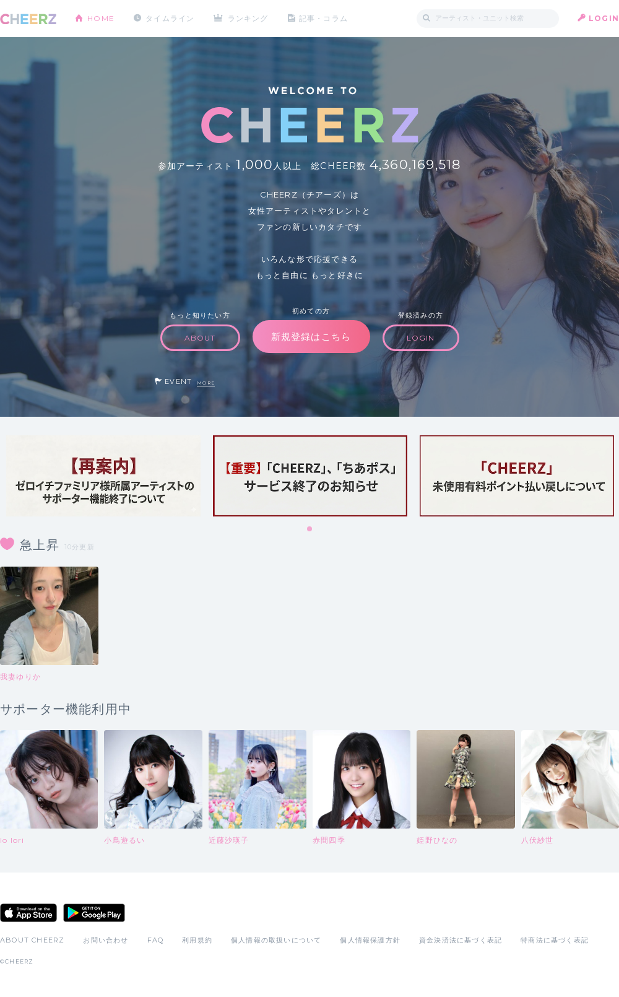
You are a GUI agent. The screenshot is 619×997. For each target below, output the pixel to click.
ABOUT (200, 337)
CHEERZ (28, 19)
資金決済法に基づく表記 (460, 940)
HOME (101, 18)
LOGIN (604, 18)
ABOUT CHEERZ (32, 940)
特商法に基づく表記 (555, 940)
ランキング (248, 18)
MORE (206, 383)
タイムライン (169, 18)
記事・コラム (323, 18)
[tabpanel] (103, 475)
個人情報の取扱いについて (276, 940)
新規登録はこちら (311, 336)
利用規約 (197, 940)
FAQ (155, 940)
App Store (28, 912)
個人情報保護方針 (370, 940)
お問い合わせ (105, 940)
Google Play (94, 912)
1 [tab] (310, 529)
